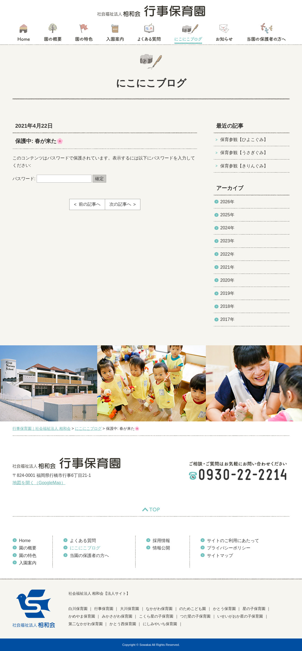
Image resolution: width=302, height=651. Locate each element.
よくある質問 (149, 34)
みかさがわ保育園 (117, 616)
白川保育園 (77, 608)
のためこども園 (192, 608)
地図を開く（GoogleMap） (38, 482)
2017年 (227, 319)
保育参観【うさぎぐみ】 (244, 152)
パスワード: (52, 178)
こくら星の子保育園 (156, 616)
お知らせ (224, 34)
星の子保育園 (254, 608)
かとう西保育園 (122, 624)
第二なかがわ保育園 (85, 624)
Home (25, 540)
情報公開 (161, 548)
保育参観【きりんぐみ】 (244, 166)
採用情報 (161, 540)
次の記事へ (120, 204)
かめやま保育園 (81, 616)
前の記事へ (89, 204)
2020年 (227, 280)
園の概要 (53, 34)
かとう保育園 (224, 608)
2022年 (227, 254)
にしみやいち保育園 (160, 624)
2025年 (227, 214)
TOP (151, 509)
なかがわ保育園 (159, 608)
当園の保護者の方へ (266, 34)
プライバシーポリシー (228, 548)
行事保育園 (103, 608)
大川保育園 (129, 608)
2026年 (227, 201)
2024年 (227, 228)
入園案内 (115, 34)
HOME (23, 34)
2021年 (227, 267)
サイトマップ (220, 555)
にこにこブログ (188, 34)
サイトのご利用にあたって (233, 540)
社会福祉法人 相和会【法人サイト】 (99, 593)
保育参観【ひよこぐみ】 (244, 139)
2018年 (227, 306)
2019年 (227, 293)
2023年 (227, 241)
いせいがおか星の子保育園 (240, 616)
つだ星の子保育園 (195, 616)
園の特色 (84, 34)
